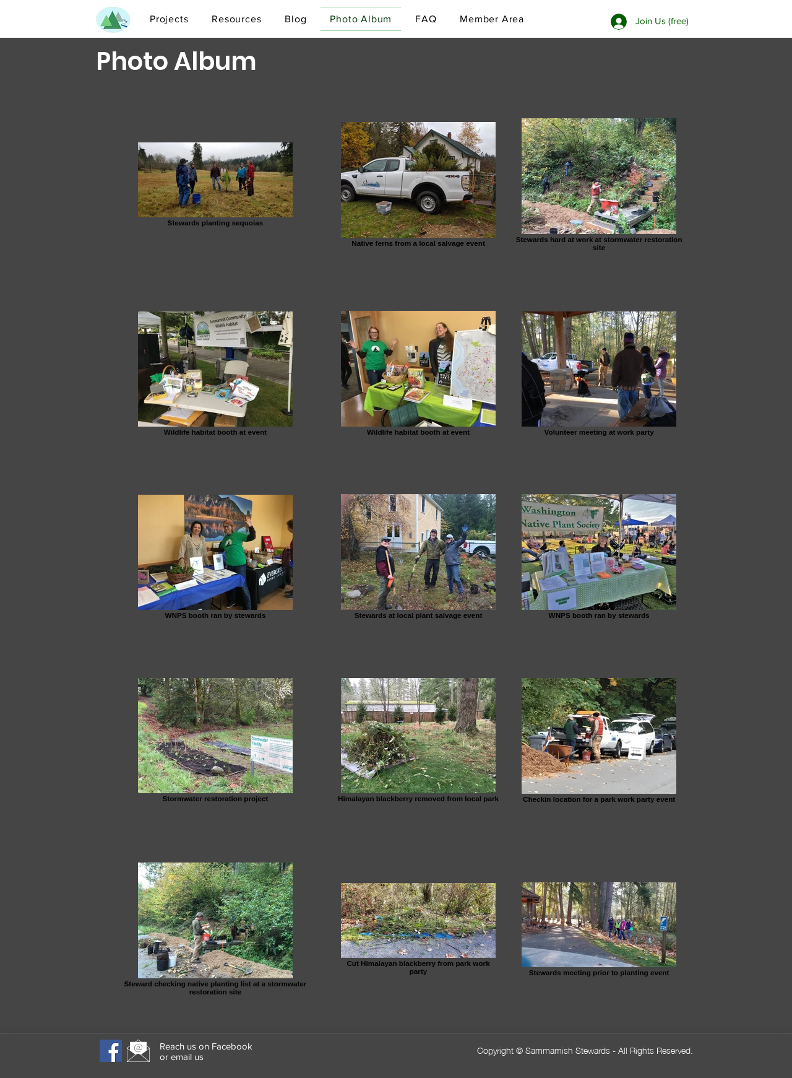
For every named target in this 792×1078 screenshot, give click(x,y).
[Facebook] (111, 1051)
